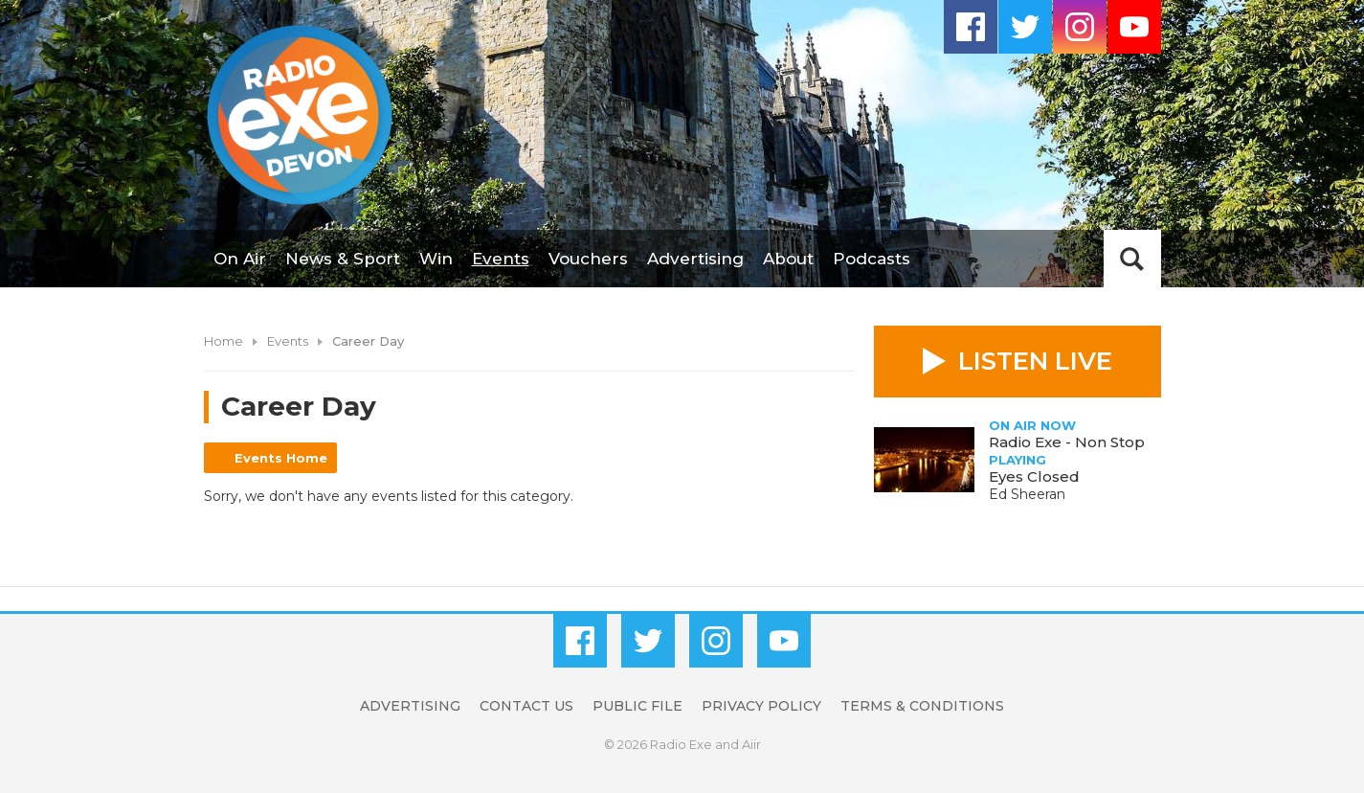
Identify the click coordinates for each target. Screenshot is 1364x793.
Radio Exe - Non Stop (1067, 442)
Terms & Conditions (922, 705)
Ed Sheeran (1027, 494)
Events (500, 258)
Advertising (695, 258)
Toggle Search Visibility (1132, 258)
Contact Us (526, 705)
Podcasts (871, 258)
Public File (637, 705)
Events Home (281, 457)
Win (436, 258)
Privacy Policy (761, 705)
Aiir (751, 744)
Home (223, 341)
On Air (239, 258)
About (788, 258)
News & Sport (342, 258)
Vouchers (588, 258)
